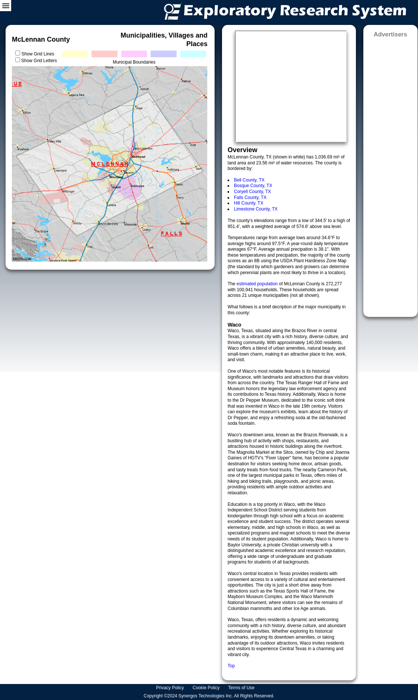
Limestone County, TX (256, 209)
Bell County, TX (249, 180)
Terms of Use (242, 687)
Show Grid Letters (39, 60)
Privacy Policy (170, 687)
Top (231, 665)
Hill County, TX (248, 203)
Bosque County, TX (253, 185)
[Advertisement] (390, 174)
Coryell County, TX (252, 191)
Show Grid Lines (39, 54)
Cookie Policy (207, 687)
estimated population (258, 283)
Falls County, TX (250, 197)
